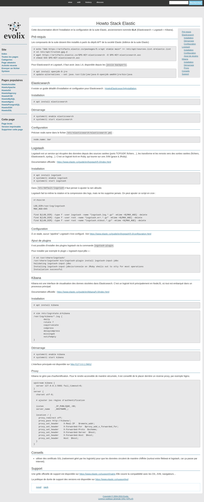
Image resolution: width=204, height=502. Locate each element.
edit (78, 2)
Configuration (190, 44)
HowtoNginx (8, 102)
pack (46, 487)
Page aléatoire (9, 62)
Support (185, 74)
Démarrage (189, 41)
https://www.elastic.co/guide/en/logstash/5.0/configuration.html (120, 234)
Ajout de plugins (191, 56)
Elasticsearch (188, 35)
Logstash (186, 47)
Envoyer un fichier (11, 68)
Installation (188, 38)
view (70, 2)
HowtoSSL (7, 110)
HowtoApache (8, 87)
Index (4, 54)
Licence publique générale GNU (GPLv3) (115, 499)
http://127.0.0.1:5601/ (81, 364)
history (88, 2)
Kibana (185, 59)
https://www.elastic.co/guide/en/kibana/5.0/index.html (83, 292)
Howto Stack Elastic (115, 23)
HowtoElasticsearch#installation (120, 88)
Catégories (7, 60)
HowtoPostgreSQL (11, 104)
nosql (38, 487)
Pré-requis (186, 32)
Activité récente (9, 65)
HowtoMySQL (8, 99)
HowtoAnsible (8, 84)
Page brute (7, 123)
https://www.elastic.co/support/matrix (97, 474)
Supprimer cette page (12, 129)
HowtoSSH (7, 107)
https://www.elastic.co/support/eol (111, 479)
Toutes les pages (10, 57)
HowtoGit (6, 90)
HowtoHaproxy (9, 93)
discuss (100, 2)
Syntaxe (6, 71)
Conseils (185, 71)
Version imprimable (11, 126)
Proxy (186, 68)
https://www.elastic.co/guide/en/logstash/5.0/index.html (84, 162)
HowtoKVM (7, 96)
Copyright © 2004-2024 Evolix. (116, 496)
